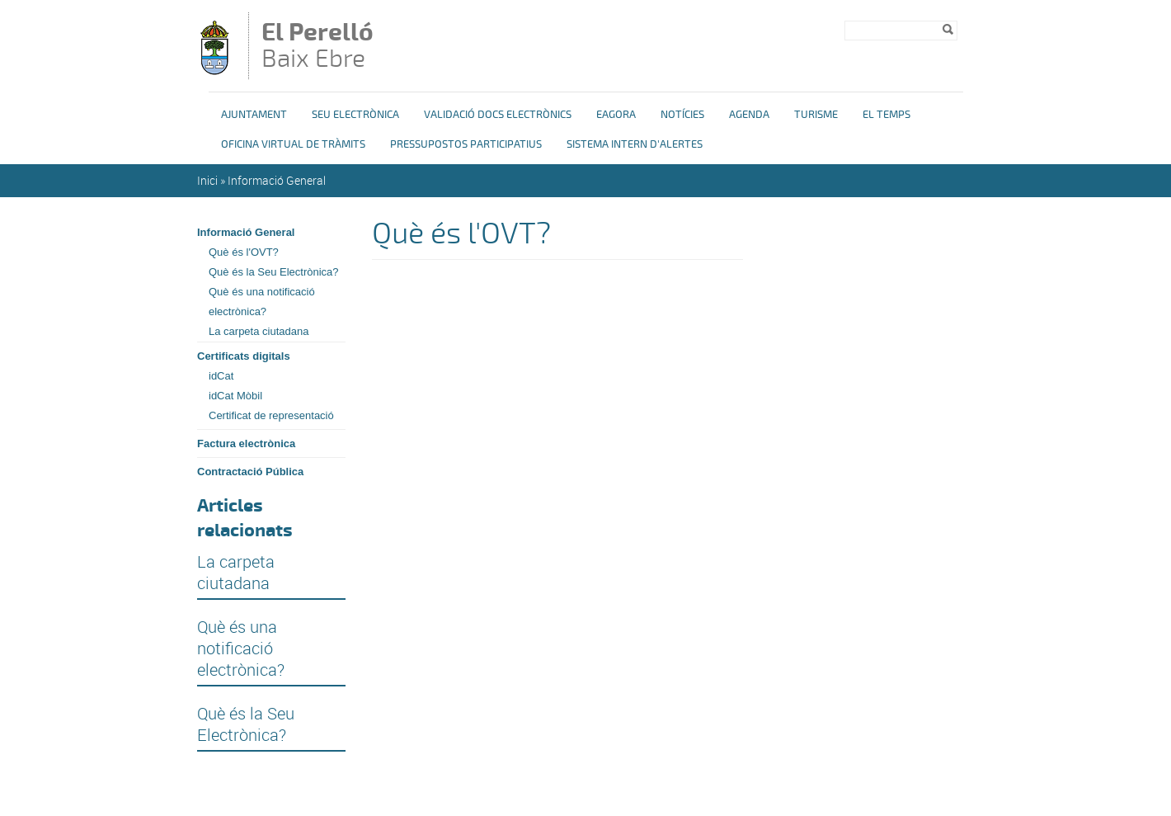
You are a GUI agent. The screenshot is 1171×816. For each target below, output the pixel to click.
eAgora (616, 114)
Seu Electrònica (355, 114)
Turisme (816, 114)
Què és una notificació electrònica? (262, 301)
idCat (221, 376)
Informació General (277, 180)
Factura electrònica (246, 443)
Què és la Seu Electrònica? (274, 272)
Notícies (682, 114)
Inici (207, 180)
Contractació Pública (250, 471)
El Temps (886, 114)
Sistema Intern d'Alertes (635, 144)
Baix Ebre (328, 47)
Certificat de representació (271, 415)
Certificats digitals (243, 356)
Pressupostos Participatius (466, 144)
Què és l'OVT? (244, 252)
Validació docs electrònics (497, 114)
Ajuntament (254, 114)
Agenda (749, 114)
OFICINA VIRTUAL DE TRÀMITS (293, 144)
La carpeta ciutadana (258, 331)
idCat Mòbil (235, 395)
